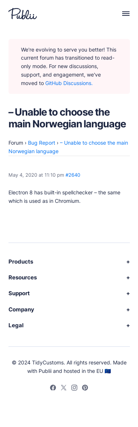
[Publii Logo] (22, 14)
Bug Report (41, 143)
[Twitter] (64, 389)
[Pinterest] (85, 389)
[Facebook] (53, 389)
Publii (45, 371)
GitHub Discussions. (69, 83)
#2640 (73, 175)
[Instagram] (74, 389)
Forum (15, 143)
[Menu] (122, 13)
